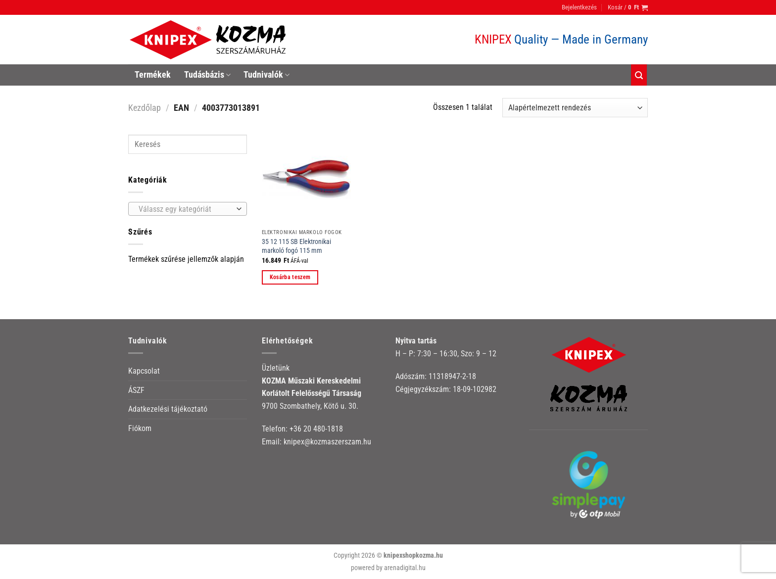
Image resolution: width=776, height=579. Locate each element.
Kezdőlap (144, 107)
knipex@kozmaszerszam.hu (327, 441)
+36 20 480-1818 (316, 429)
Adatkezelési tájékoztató (167, 409)
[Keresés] (639, 75)
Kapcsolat (144, 371)
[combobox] (187, 209)
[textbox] (185, 209)
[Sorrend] (575, 107)
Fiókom (139, 428)
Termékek (153, 75)
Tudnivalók (266, 75)
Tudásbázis (207, 75)
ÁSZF (136, 390)
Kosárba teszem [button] (290, 277)
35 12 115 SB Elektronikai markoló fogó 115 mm (296, 246)
